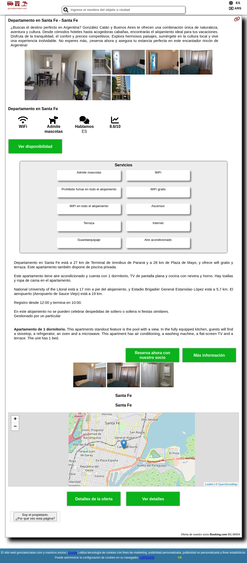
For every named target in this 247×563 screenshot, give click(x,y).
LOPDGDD (147, 557)
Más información (209, 355)
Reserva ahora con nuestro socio (152, 355)
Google (72, 552)
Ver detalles (153, 499)
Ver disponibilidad (35, 146)
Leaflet (209, 484)
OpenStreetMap (227, 484)
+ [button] (15, 419)
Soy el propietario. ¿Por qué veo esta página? (35, 516)
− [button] (15, 426)
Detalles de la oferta (94, 499)
